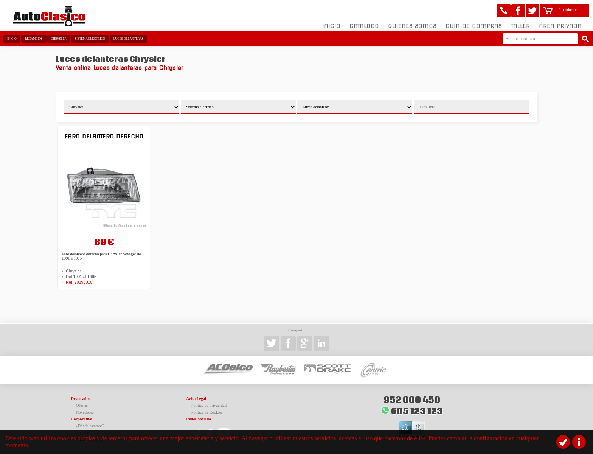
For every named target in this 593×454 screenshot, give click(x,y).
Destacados (80, 398)
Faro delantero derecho (104, 136)
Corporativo (81, 419)
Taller (520, 26)
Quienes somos (412, 26)
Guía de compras (474, 26)
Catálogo (364, 26)
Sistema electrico (90, 38)
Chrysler (59, 38)
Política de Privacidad (209, 405)
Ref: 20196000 (79, 282)
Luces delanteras (128, 38)
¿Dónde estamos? (90, 426)
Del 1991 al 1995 (81, 276)
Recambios (34, 38)
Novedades (85, 412)
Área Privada (560, 26)
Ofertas (82, 405)
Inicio (331, 26)
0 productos (568, 10)
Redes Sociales (198, 419)
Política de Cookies (207, 412)
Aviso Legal (196, 398)
